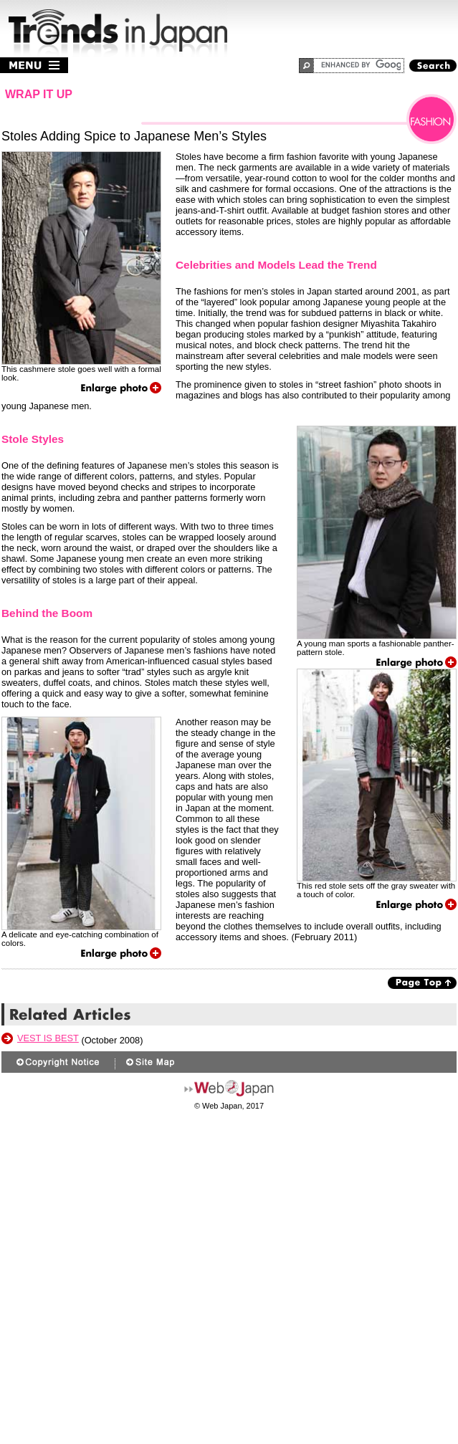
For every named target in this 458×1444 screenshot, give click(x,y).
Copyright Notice (60, 1062)
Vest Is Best (48, 1038)
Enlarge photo (121, 388)
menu (34, 65)
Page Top (422, 983)
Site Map (150, 1062)
